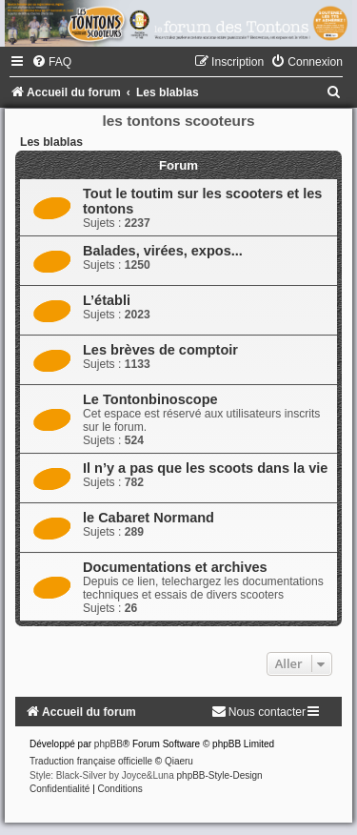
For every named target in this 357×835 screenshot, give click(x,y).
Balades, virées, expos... (163, 250)
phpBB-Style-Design (220, 775)
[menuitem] (51, 62)
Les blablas (51, 142)
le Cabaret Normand (148, 517)
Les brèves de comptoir (160, 349)
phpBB (108, 744)
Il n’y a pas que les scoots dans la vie (205, 468)
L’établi (106, 300)
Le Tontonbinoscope (150, 399)
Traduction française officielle (91, 761)
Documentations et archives (175, 567)
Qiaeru (179, 761)
